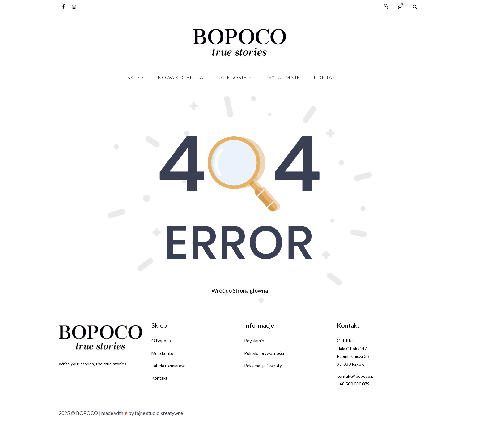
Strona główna (250, 290)
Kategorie (232, 77)
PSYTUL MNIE (282, 77)
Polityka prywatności (264, 353)
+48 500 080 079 (353, 383)
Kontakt (326, 77)
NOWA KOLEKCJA (180, 77)
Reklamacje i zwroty (263, 365)
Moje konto (162, 353)
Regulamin (254, 340)
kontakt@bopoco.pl (356, 376)
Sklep (135, 77)
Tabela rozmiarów (168, 365)
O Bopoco (161, 340)
